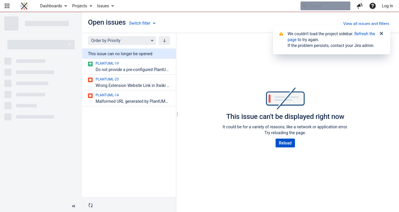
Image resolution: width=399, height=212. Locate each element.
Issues (103, 6)
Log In (387, 6)
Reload (285, 143)
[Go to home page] (24, 6)
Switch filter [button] (139, 23)
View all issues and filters (366, 23)
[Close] (381, 34)
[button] (7, 6)
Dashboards (51, 6)
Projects (79, 6)
